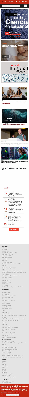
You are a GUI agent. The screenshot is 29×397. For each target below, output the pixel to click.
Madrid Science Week (7, 346)
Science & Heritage (7, 354)
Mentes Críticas (6, 375)
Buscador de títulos (7, 277)
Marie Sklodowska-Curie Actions (10, 327)
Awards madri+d (6, 251)
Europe (4, 323)
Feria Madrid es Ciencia (8, 341)
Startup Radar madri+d (7, 292)
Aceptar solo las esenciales (12, 394)
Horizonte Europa (6, 326)
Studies (4, 302)
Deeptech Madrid (6, 305)
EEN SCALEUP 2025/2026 (8, 334)
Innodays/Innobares (7, 308)
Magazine (4, 372)
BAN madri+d (5, 294)
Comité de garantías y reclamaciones (11, 275)
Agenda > (6, 188)
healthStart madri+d (7, 299)
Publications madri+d (7, 254)
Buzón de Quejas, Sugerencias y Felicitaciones (13, 287)
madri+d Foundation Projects (9, 337)
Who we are (5, 248)
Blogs (3, 367)
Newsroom (5, 249)
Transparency (5, 379)
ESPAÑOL (11, 1)
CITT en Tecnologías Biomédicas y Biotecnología (14, 318)
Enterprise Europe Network (8, 332)
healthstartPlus (6, 303)
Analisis (4, 364)
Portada (4, 361)
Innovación (5, 335)
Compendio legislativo (7, 257)
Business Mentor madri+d (8, 300)
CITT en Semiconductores (8, 314)
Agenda (4, 369)
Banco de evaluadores (7, 279)
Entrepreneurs (5, 289)
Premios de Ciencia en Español (9, 252)
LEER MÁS (6, 56)
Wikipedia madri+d (6, 350)
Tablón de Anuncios (7, 262)
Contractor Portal (6, 256)
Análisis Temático (6, 282)
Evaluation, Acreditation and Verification (12, 271)
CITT (3, 311)
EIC (3, 331)
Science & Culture (6, 352)
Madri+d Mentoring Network (9, 295)
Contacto (4, 260)
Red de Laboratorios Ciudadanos (10, 349)
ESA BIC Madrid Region (7, 297)
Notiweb (4, 359)
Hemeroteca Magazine (7, 374)
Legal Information (6, 382)
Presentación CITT (6, 312)
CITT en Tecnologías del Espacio (10, 320)
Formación (4, 259)
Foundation (5, 246)
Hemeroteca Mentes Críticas (9, 377)
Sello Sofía (5, 285)
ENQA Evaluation (6, 280)
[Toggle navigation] (25, 6)
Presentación (5, 324)
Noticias (4, 363)
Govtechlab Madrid (6, 306)
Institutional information (8, 381)
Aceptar (3, 394)
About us (4, 269)
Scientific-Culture (6, 339)
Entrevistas (5, 366)
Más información (16, 392)
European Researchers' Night (9, 347)
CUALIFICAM (5, 283)
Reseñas (4, 370)
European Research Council (9, 329)
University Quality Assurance (9, 268)
